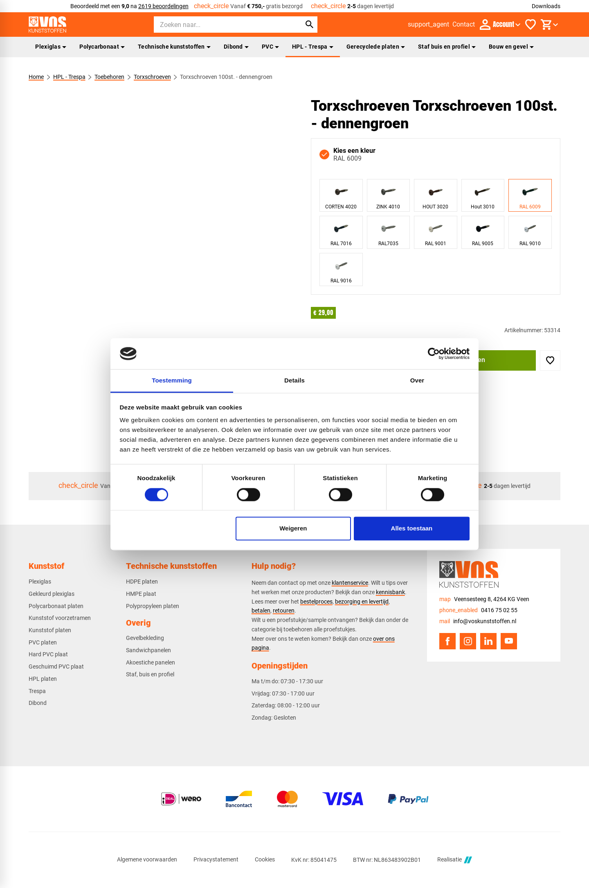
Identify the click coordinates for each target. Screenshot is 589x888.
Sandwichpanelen (148, 650)
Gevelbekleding (145, 638)
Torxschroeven (152, 77)
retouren (283, 610)
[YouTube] (509, 641)
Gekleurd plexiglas (51, 594)
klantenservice (350, 582)
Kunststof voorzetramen (60, 618)
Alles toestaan (412, 528)
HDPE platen (142, 581)
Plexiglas (50, 46)
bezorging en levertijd (362, 601)
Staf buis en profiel (447, 46)
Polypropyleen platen (152, 606)
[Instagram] (468, 641)
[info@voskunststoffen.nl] (477, 621)
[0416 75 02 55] (478, 610)
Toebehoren (109, 77)
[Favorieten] (530, 24)
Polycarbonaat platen (56, 606)
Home (36, 77)
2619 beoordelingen (163, 6)
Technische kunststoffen (174, 46)
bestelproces (316, 601)
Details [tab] (294, 380)
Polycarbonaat (102, 46)
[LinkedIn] (488, 641)
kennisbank (390, 592)
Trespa (37, 691)
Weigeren (293, 528)
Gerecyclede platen (375, 46)
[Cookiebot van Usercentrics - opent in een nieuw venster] (434, 353)
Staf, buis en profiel (150, 674)
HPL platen (43, 679)
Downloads (546, 6)
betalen (261, 610)
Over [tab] (417, 380)
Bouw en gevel (511, 46)
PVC (270, 46)
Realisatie (454, 860)
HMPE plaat (141, 594)
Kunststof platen (50, 630)
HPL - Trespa (312, 46)
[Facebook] (447, 641)
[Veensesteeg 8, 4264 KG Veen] (484, 599)
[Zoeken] (220, 24)
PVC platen (43, 642)
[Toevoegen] (550, 360)
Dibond (236, 46)
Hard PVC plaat (48, 654)
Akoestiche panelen (150, 662)
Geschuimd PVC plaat (56, 666)
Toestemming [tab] (172, 380)
